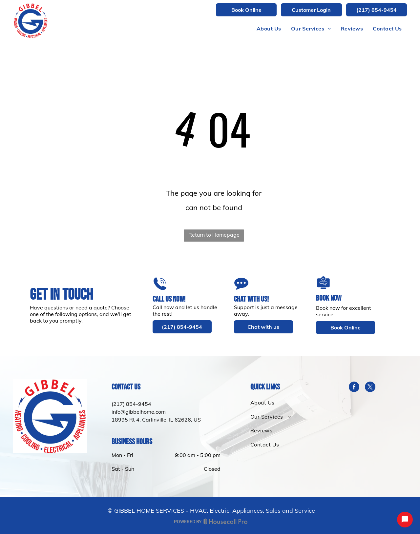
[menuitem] (269, 28)
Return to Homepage (214, 234)
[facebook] (354, 388)
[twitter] (370, 388)
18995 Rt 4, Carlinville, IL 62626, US (156, 419)
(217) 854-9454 (131, 404)
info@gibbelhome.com (139, 411)
